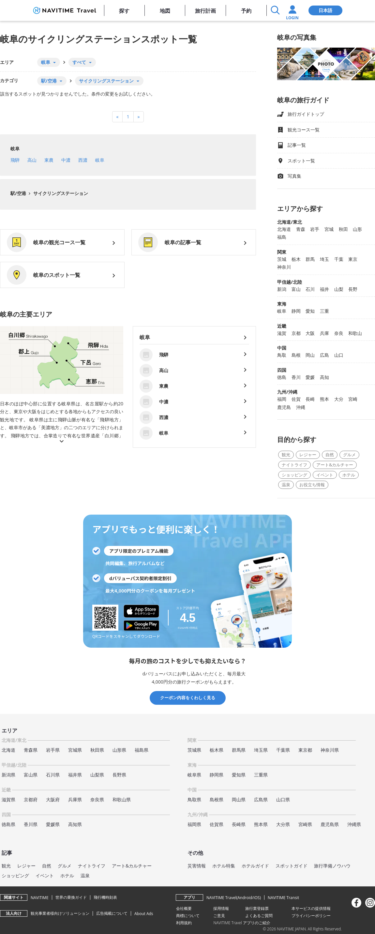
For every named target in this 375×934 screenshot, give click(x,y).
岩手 (314, 229)
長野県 (119, 775)
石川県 (53, 775)
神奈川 (284, 267)
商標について (188, 915)
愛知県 (239, 775)
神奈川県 (330, 750)
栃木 (296, 259)
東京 (352, 259)
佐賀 (296, 399)
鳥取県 (194, 799)
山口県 (283, 799)
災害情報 (197, 866)
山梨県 (97, 775)
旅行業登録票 (257, 908)
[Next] (138, 116)
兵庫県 (75, 799)
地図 (165, 10)
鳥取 (281, 355)
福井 (324, 289)
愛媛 (310, 377)
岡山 (310, 355)
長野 (352, 289)
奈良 (338, 333)
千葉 (338, 259)
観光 (286, 455)
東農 (48, 160)
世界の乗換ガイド (71, 897)
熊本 (324, 399)
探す (124, 10)
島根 (296, 355)
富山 (296, 289)
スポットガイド (292, 866)
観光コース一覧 (298, 130)
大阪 (310, 333)
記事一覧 (291, 145)
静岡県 (216, 775)
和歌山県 (121, 799)
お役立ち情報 (312, 485)
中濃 (65, 160)
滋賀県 (8, 799)
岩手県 (53, 750)
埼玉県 (261, 750)
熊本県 (261, 824)
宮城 (329, 229)
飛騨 (15, 160)
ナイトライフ (294, 465)
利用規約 (184, 923)
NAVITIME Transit (283, 897)
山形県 (119, 750)
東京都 (305, 750)
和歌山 (355, 333)
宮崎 (352, 399)
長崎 (310, 399)
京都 (296, 333)
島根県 (216, 799)
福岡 (281, 399)
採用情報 (221, 908)
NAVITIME (40, 897)
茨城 (281, 259)
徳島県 (8, 824)
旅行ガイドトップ (300, 114)
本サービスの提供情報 (311, 908)
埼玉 (324, 259)
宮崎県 (305, 824)
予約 (246, 10)
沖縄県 (354, 824)
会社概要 (184, 908)
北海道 (284, 229)
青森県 (31, 750)
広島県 (261, 799)
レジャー (307, 455)
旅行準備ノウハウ (332, 866)
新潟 (281, 289)
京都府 (31, 799)
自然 (329, 455)
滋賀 (281, 333)
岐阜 (15, 148)
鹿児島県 (330, 824)
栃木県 (216, 750)
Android (244, 897)
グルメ (349, 455)
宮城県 (75, 750)
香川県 (31, 824)
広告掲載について (112, 913)
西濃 (82, 160)
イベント (324, 475)
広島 (324, 355)
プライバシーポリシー (311, 915)
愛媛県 (53, 824)
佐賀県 (216, 824)
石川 (310, 289)
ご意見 (219, 915)
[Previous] (117, 116)
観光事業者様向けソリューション (60, 913)
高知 (324, 377)
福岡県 (194, 824)
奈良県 (97, 799)
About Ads (143, 913)
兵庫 (324, 333)
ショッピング (294, 475)
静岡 (296, 311)
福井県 (75, 775)
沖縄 (300, 407)
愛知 (310, 311)
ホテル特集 (223, 866)
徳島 (281, 377)
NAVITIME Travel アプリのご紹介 (241, 923)
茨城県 (194, 750)
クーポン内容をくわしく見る (187, 697)
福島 (281, 237)
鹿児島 (284, 407)
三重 (324, 311)
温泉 (286, 485)
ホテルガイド (255, 866)
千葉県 (283, 750)
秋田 (343, 229)
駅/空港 (18, 193)
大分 (338, 399)
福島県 (141, 750)
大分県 (283, 824)
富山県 (31, 775)
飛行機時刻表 (105, 897)
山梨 (338, 289)
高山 (32, 160)
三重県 (261, 775)
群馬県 (239, 750)
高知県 (75, 824)
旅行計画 (205, 10)
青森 (300, 229)
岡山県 (239, 799)
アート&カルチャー (334, 465)
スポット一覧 (296, 161)
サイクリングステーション (60, 193)
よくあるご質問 (259, 915)
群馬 (310, 259)
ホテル (348, 475)
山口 (338, 355)
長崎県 (239, 824)
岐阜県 (194, 775)
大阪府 (53, 799)
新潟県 (8, 775)
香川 (296, 377)
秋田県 (97, 750)
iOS (256, 897)
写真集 (289, 176)
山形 (357, 229)
